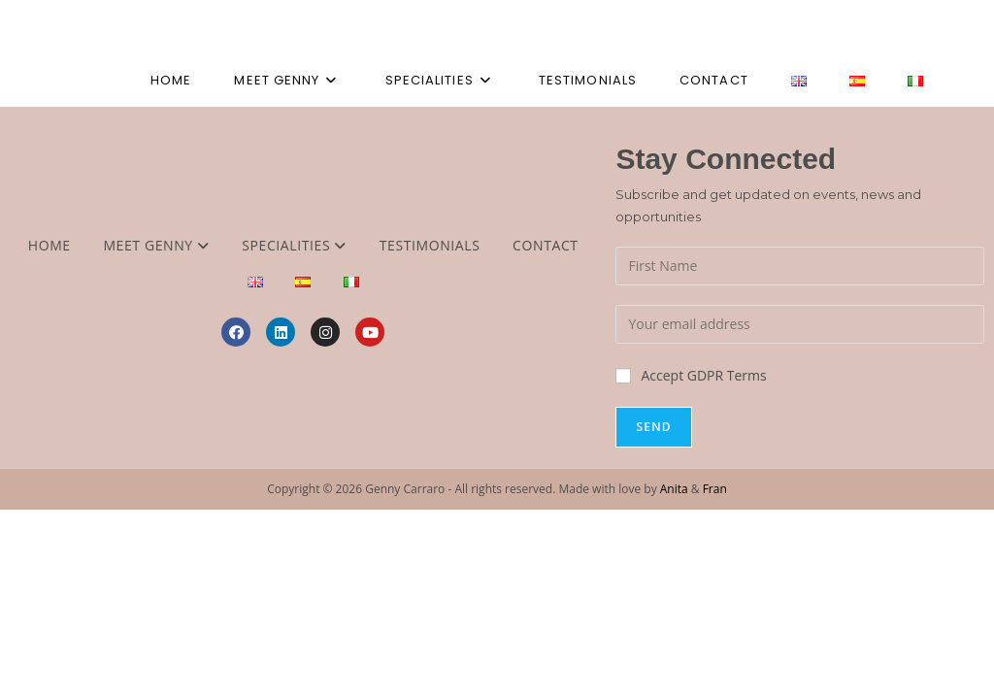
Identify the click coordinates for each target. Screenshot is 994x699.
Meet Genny (156, 245)
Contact (546, 245)
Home (49, 245)
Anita (674, 489)
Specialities (294, 245)
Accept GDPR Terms (690, 375)
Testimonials (430, 245)
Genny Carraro (136, 27)
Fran (715, 489)
